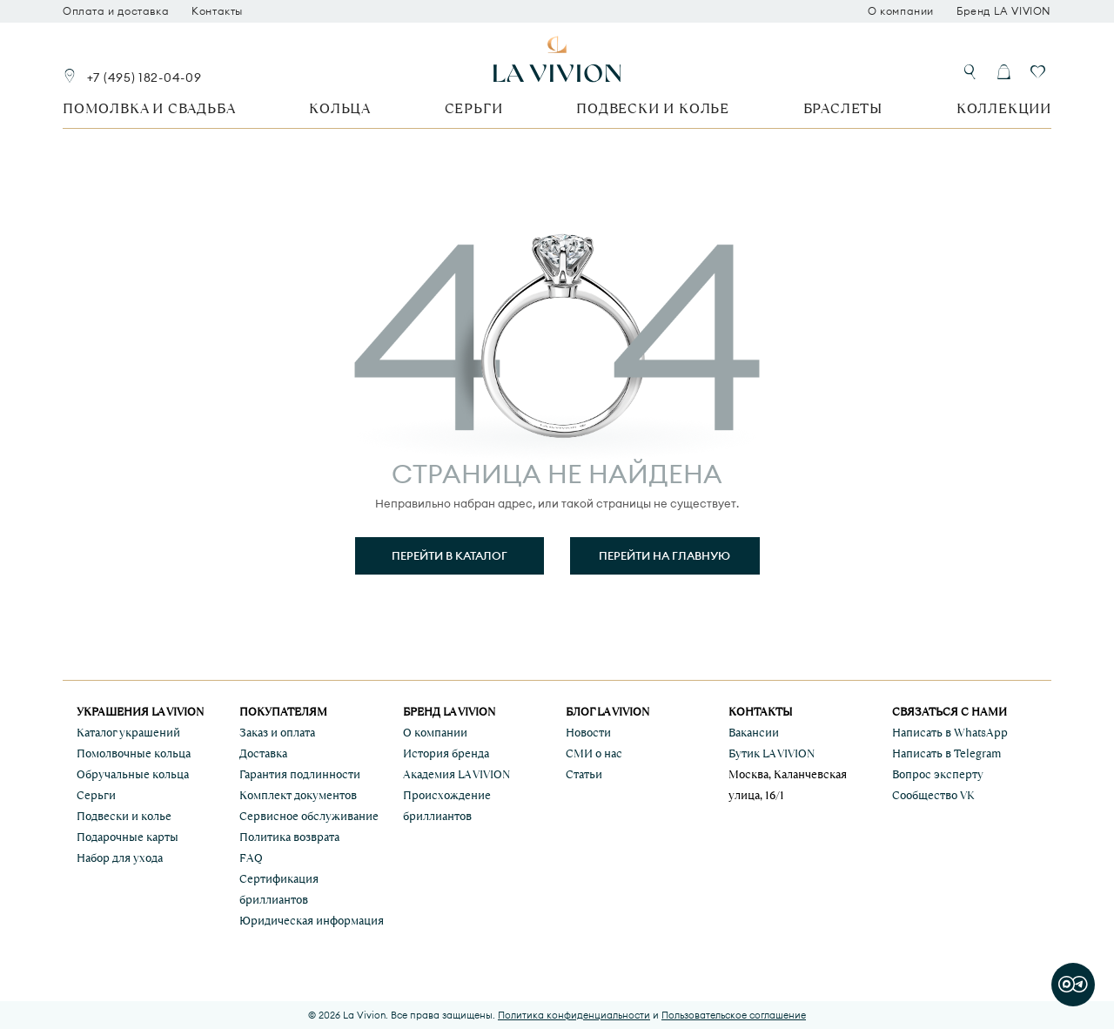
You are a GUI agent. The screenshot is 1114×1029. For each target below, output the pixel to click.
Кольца (340, 108)
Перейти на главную (664, 555)
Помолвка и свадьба (149, 108)
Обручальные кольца (133, 774)
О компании (901, 11)
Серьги (474, 108)
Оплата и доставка (116, 11)
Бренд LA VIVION (1003, 11)
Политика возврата (289, 837)
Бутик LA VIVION (771, 753)
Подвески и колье (652, 108)
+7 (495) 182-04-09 (144, 77)
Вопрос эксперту (937, 774)
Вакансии (753, 732)
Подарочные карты (127, 837)
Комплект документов (298, 795)
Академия (456, 774)
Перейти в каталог (449, 555)
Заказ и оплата (277, 732)
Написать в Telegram (946, 753)
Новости (588, 732)
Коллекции (1003, 108)
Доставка (263, 753)
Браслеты (842, 108)
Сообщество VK (933, 795)
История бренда (446, 753)
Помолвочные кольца (134, 753)
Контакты (217, 11)
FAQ (251, 858)
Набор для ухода (120, 858)
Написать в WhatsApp (950, 732)
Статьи (584, 774)
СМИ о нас (594, 753)
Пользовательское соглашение (733, 1015)
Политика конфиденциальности (574, 1015)
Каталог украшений (128, 732)
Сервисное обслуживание (309, 816)
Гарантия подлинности (299, 774)
